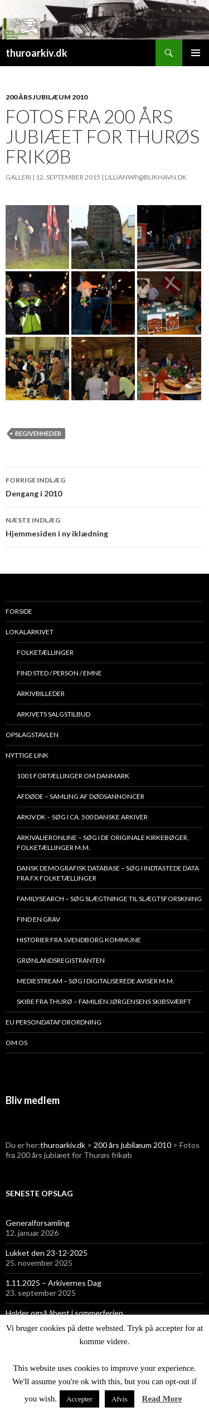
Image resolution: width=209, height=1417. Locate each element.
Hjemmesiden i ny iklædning (104, 526)
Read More (162, 1398)
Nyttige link (27, 755)
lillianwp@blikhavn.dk (146, 177)
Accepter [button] (79, 1399)
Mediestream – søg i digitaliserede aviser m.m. (95, 981)
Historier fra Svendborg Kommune (79, 940)
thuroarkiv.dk (36, 53)
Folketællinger (45, 652)
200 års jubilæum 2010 (47, 97)
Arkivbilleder (41, 693)
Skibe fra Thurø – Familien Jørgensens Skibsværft (104, 1001)
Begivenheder (38, 433)
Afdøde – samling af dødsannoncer (80, 796)
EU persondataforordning (53, 1022)
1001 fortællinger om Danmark (73, 776)
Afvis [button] (119, 1399)
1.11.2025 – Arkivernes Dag (53, 1282)
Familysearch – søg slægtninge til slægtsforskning (109, 898)
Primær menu (195, 52)
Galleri (18, 177)
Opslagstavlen (32, 734)
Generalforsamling (38, 1222)
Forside (19, 611)
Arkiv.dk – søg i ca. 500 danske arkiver (82, 817)
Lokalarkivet (30, 632)
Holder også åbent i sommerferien (64, 1312)
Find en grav (38, 919)
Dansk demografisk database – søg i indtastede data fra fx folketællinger (108, 873)
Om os (16, 1042)
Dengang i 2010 (104, 486)
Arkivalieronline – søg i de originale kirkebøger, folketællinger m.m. (103, 842)
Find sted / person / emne (59, 673)
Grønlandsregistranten (61, 960)
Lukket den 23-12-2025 (47, 1252)
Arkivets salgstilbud (53, 714)
